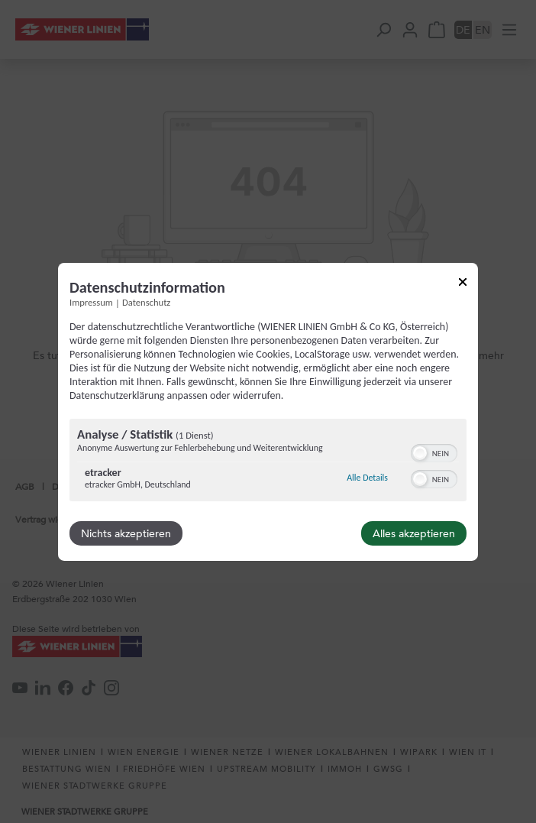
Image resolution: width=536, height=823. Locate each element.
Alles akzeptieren (414, 533)
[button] (420, 453)
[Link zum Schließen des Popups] (463, 283)
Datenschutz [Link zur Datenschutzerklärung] (146, 301)
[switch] (434, 451)
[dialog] (268, 411)
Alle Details (367, 477)
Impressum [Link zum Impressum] (91, 301)
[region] (268, 462)
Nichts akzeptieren (126, 533)
